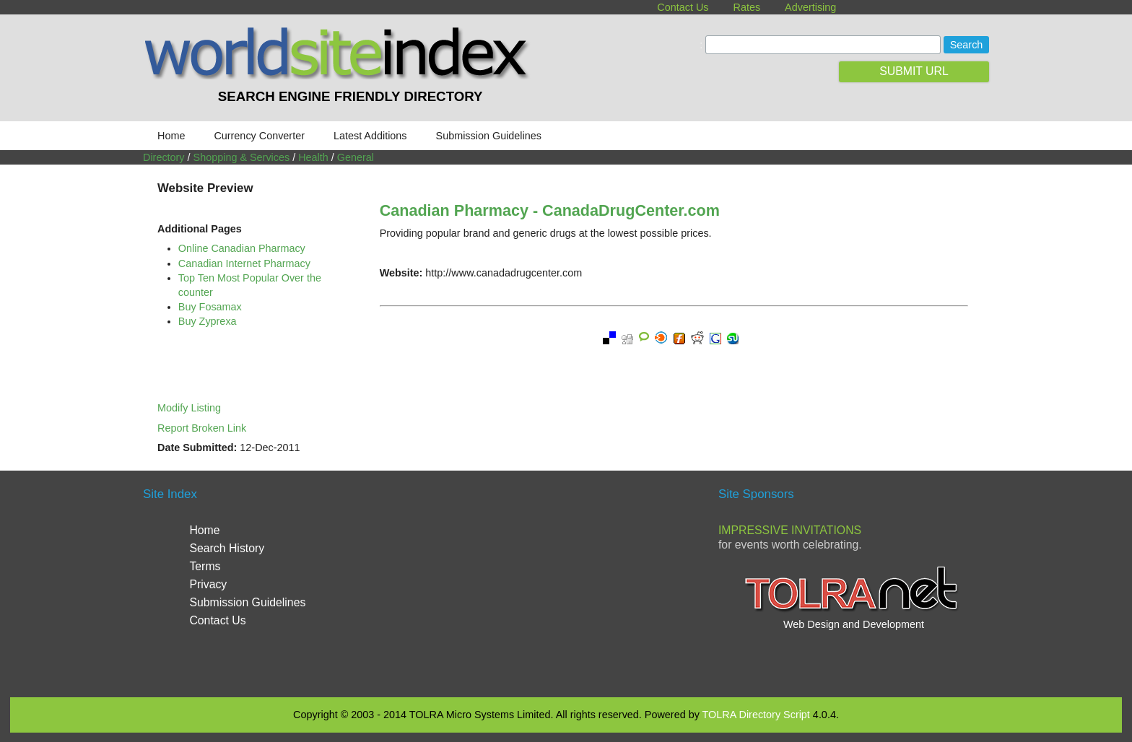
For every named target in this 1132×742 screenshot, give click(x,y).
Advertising (810, 7)
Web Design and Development (853, 624)
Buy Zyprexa (207, 321)
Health (313, 157)
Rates (747, 7)
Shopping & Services (241, 157)
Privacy (208, 584)
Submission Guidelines (488, 135)
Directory (164, 157)
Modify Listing (189, 408)
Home (171, 135)
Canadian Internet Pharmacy (244, 263)
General (355, 157)
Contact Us (682, 7)
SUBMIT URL (914, 71)
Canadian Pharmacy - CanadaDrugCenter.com (550, 210)
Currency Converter (259, 135)
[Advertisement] (566, 582)
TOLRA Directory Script (756, 714)
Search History (226, 548)
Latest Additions (370, 135)
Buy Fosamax (210, 307)
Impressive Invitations (789, 530)
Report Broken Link (201, 428)
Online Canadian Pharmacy (241, 248)
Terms (204, 566)
